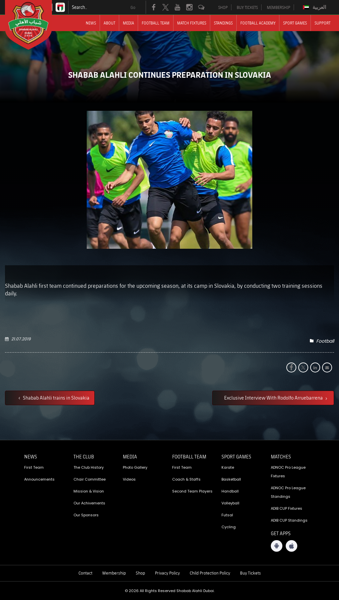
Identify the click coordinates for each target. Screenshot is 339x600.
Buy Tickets (250, 573)
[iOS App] (291, 546)
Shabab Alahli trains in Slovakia (55, 398)
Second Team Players (192, 491)
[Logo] (34, 25)
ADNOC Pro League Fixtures (288, 472)
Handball (230, 491)
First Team (34, 467)
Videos (129, 479)
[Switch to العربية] (315, 7)
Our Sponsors (86, 515)
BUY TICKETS (247, 7)
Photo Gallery (135, 467)
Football (325, 341)
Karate (227, 467)
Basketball (231, 479)
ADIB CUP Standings (289, 520)
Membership (114, 573)
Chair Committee (89, 479)
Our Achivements (89, 503)
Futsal (227, 515)
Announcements (39, 479)
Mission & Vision (88, 491)
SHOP (223, 7)
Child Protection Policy (210, 573)
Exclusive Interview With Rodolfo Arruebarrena (274, 398)
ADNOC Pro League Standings (288, 492)
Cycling (228, 527)
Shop (140, 573)
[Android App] (276, 546)
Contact (85, 573)
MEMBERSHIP (278, 7)
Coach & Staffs (186, 479)
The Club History (88, 467)
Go (132, 7)
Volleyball (230, 503)
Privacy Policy (167, 573)
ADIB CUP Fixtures (286, 508)
